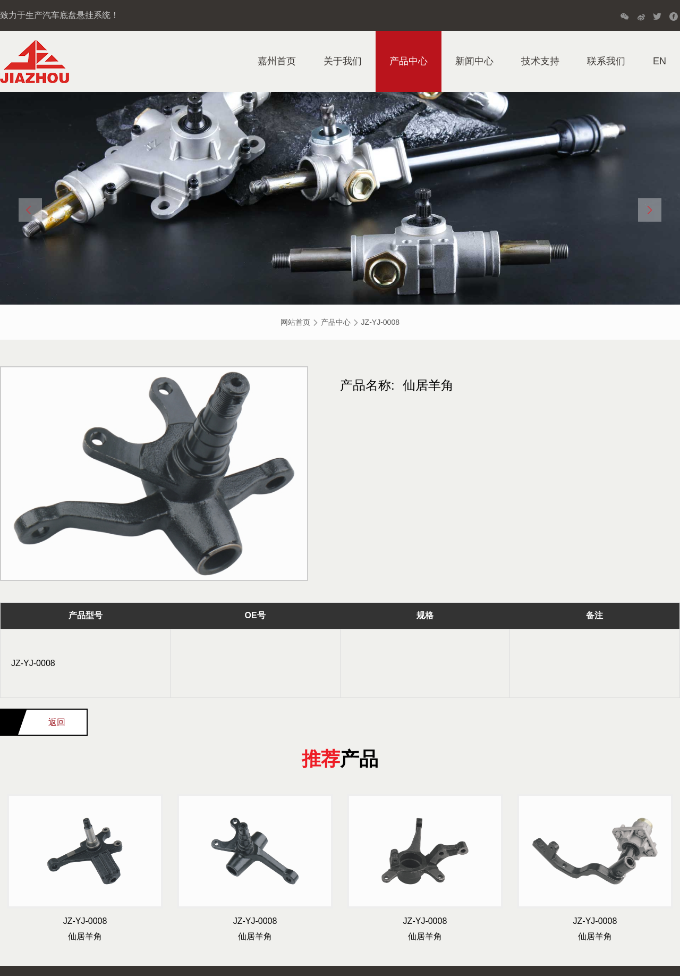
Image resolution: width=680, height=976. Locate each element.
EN (659, 61)
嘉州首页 (277, 61)
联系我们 (606, 61)
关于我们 (343, 61)
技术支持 (540, 61)
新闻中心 (474, 61)
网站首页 (295, 322)
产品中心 (408, 61)
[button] (30, 210)
